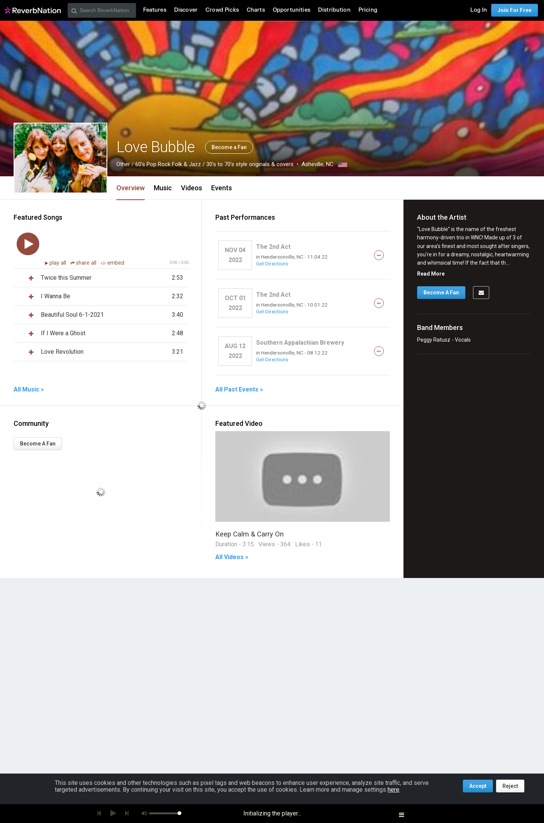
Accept (478, 786)
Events (221, 188)
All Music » (29, 389)
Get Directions (272, 263)
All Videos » (231, 557)
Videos (191, 188)
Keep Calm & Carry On (249, 534)
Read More (431, 274)
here (393, 789)
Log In (478, 10)
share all (84, 263)
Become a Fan (229, 147)
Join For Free (515, 10)
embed (112, 263)
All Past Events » (239, 389)
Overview (130, 188)
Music (163, 188)
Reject (510, 786)
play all (58, 263)
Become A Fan (38, 444)
